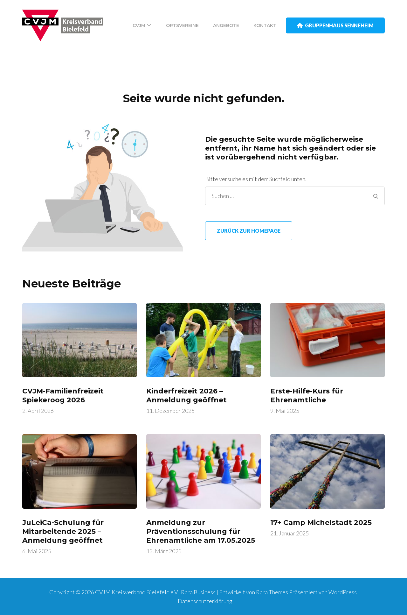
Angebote (226, 25)
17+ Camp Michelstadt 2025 (321, 522)
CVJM (139, 25)
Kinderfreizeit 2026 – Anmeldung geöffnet (186, 395)
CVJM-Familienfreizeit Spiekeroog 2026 (63, 395)
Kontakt (264, 25)
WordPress (342, 592)
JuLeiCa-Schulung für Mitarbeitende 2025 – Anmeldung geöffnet (63, 531)
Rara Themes (272, 592)
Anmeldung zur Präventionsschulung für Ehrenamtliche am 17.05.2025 (200, 531)
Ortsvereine (182, 25)
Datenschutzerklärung (205, 600)
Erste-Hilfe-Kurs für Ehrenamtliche (306, 395)
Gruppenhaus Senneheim (335, 25)
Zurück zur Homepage (248, 231)
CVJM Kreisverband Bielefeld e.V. (137, 592)
